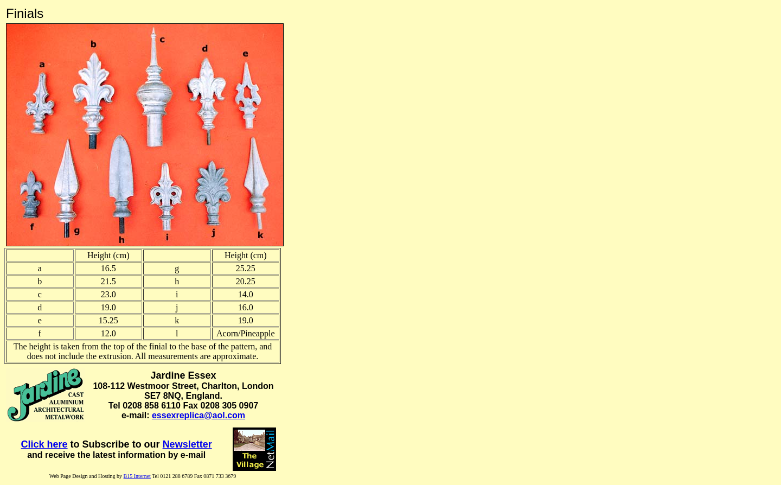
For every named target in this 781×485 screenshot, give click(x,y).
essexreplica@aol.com (198, 415)
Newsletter (187, 444)
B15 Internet (137, 476)
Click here (44, 444)
